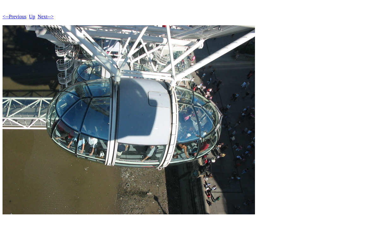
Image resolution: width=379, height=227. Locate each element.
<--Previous (15, 16)
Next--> (46, 16)
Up (32, 16)
